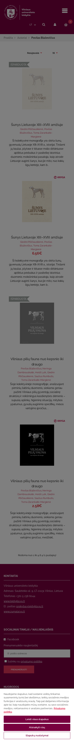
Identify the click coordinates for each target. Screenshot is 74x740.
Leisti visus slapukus (37, 719)
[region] (37, 714)
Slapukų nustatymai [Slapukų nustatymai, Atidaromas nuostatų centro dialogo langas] (37, 735)
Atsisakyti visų (37, 727)
